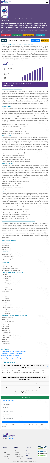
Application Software (31, 18)
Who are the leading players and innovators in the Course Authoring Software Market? (25, 383)
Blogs (5, 452)
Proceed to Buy (25, 397)
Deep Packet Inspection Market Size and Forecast (12, 358)
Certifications (6, 459)
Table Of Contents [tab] (13, 40)
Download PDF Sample (25, 422)
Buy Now (40, 35)
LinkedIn (28, 455)
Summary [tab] (4, 40)
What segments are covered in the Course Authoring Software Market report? (25, 387)
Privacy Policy (18, 454)
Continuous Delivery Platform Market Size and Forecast (13, 351)
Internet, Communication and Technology (15, 18)
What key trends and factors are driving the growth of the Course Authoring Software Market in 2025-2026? (25, 378)
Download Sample (6, 35)
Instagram (29, 458)
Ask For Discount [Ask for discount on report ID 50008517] (44, 40)
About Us (5, 450)
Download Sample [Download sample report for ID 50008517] (35, 40)
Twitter (28, 453)
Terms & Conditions (19, 456)
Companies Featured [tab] (24, 40)
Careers (17, 452)
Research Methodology (6, 457)
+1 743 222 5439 (10, 438)
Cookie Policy (18, 458)
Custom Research (7, 454)
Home (2, 18)
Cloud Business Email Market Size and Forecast (12, 353)
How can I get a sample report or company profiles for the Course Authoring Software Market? (25, 391)
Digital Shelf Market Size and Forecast (10, 355)
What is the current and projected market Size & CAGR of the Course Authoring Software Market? (26, 366)
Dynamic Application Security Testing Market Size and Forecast (15, 357)
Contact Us (17, 450)
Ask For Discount (17, 35)
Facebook (29, 450)
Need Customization (28, 35)
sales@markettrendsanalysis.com (9, 443)
